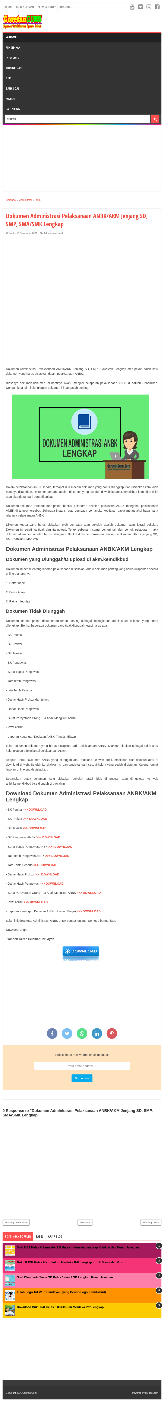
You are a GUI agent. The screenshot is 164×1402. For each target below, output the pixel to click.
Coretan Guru (29, 1393)
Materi (10, 99)
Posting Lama (151, 1222)
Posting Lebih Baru (16, 1222)
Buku (9, 78)
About (8, 7)
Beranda (85, 1222)
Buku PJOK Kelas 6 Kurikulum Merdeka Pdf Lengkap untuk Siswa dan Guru (70, 1262)
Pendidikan (13, 47)
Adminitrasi (14, 68)
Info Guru (12, 58)
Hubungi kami (25, 7)
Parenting (13, 109)
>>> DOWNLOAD (35, 809)
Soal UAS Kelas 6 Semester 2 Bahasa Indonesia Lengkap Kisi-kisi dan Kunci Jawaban (78, 1247)
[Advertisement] (82, 158)
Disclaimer (66, 7)
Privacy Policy (47, 7)
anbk (60, 233)
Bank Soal (12, 88)
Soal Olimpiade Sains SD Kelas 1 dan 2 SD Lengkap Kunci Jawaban (65, 1277)
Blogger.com (151, 1393)
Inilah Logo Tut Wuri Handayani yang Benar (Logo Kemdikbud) (61, 1292)
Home (11, 37)
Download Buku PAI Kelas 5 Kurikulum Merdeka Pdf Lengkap (60, 1307)
